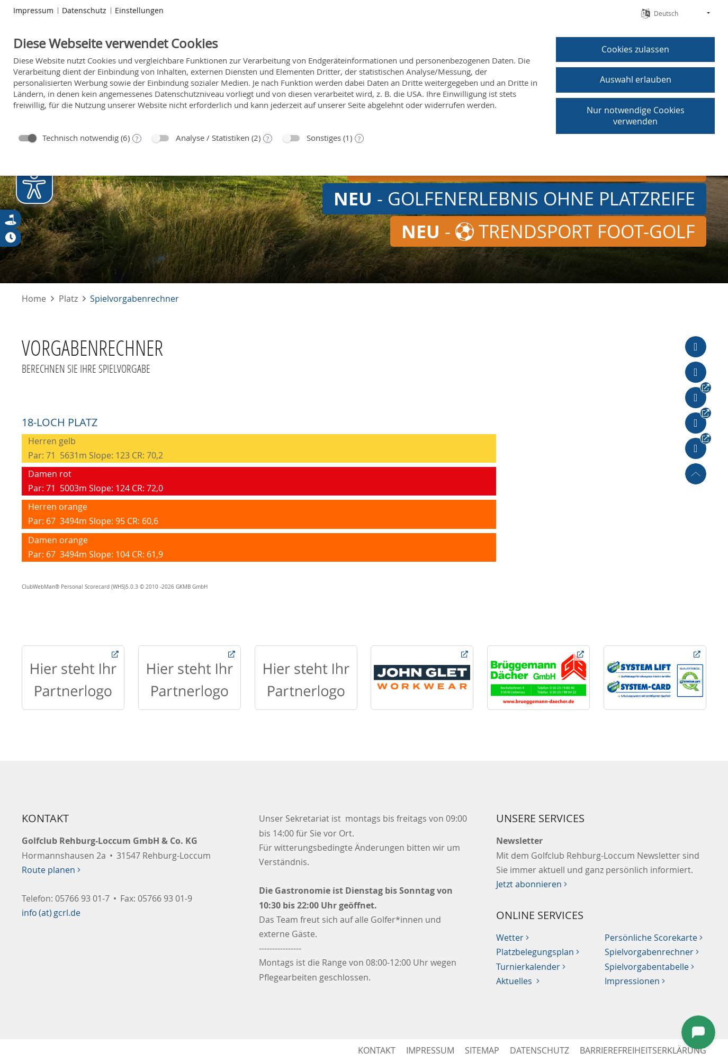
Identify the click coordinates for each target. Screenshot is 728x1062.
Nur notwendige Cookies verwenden (636, 115)
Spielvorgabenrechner (134, 298)
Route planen (51, 870)
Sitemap (482, 1050)
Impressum (430, 1050)
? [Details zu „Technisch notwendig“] (137, 138)
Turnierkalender (530, 967)
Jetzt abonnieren (531, 884)
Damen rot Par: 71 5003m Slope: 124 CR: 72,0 (94, 481)
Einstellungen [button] (139, 10)
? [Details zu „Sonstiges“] (359, 138)
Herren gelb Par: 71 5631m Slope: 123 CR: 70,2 (94, 448)
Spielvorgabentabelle (649, 967)
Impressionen (635, 981)
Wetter (512, 937)
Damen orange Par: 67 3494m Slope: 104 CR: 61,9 (94, 547)
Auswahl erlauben (635, 79)
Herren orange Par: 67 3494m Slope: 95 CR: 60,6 (92, 514)
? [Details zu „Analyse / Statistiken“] (267, 138)
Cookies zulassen (635, 49)
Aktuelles (518, 981)
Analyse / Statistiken (212, 137)
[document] (276, 80)
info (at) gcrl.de (51, 913)
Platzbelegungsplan (537, 952)
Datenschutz (539, 1050)
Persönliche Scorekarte (654, 937)
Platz (68, 298)
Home (34, 298)
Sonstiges (324, 137)
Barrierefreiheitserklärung (643, 1050)
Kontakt (377, 1050)
